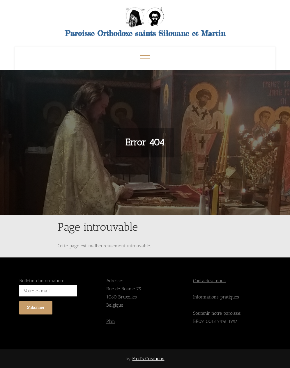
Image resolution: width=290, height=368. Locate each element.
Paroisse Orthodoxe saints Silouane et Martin (145, 33)
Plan (110, 321)
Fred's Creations (148, 358)
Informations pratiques (216, 297)
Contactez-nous (209, 280)
